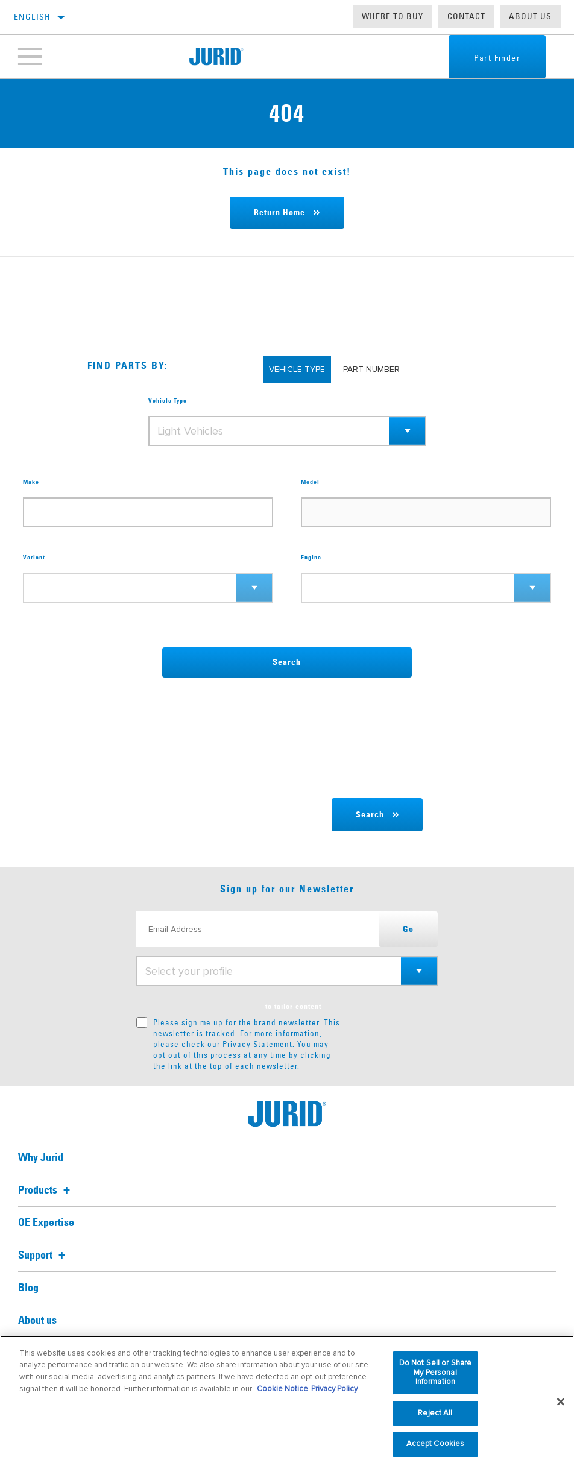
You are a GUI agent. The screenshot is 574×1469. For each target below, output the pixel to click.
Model (310, 482)
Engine (311, 558)
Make (31, 482)
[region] (287, 1402)
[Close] (560, 1402)
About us (530, 16)
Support (43, 1255)
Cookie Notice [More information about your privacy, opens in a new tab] (282, 1389)
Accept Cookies (435, 1444)
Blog (28, 1288)
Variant (34, 558)
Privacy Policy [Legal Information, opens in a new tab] (334, 1389)
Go (408, 929)
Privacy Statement (257, 1044)
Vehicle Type (167, 401)
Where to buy (392, 16)
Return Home (279, 213)
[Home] (216, 57)
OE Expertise (46, 1223)
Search (287, 662)
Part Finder (497, 57)
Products (46, 1190)
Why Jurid (40, 1158)
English (32, 16)
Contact (466, 16)
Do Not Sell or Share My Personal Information (435, 1372)
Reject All (435, 1413)
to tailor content (293, 1007)
